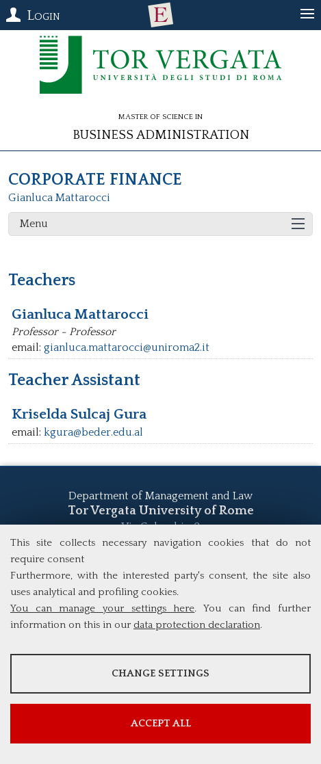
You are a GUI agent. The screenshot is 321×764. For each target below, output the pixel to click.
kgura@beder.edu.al (93, 432)
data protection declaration (196, 625)
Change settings (160, 673)
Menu (34, 224)
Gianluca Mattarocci (59, 198)
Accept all (161, 723)
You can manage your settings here (102, 608)
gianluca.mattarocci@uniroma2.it (126, 347)
